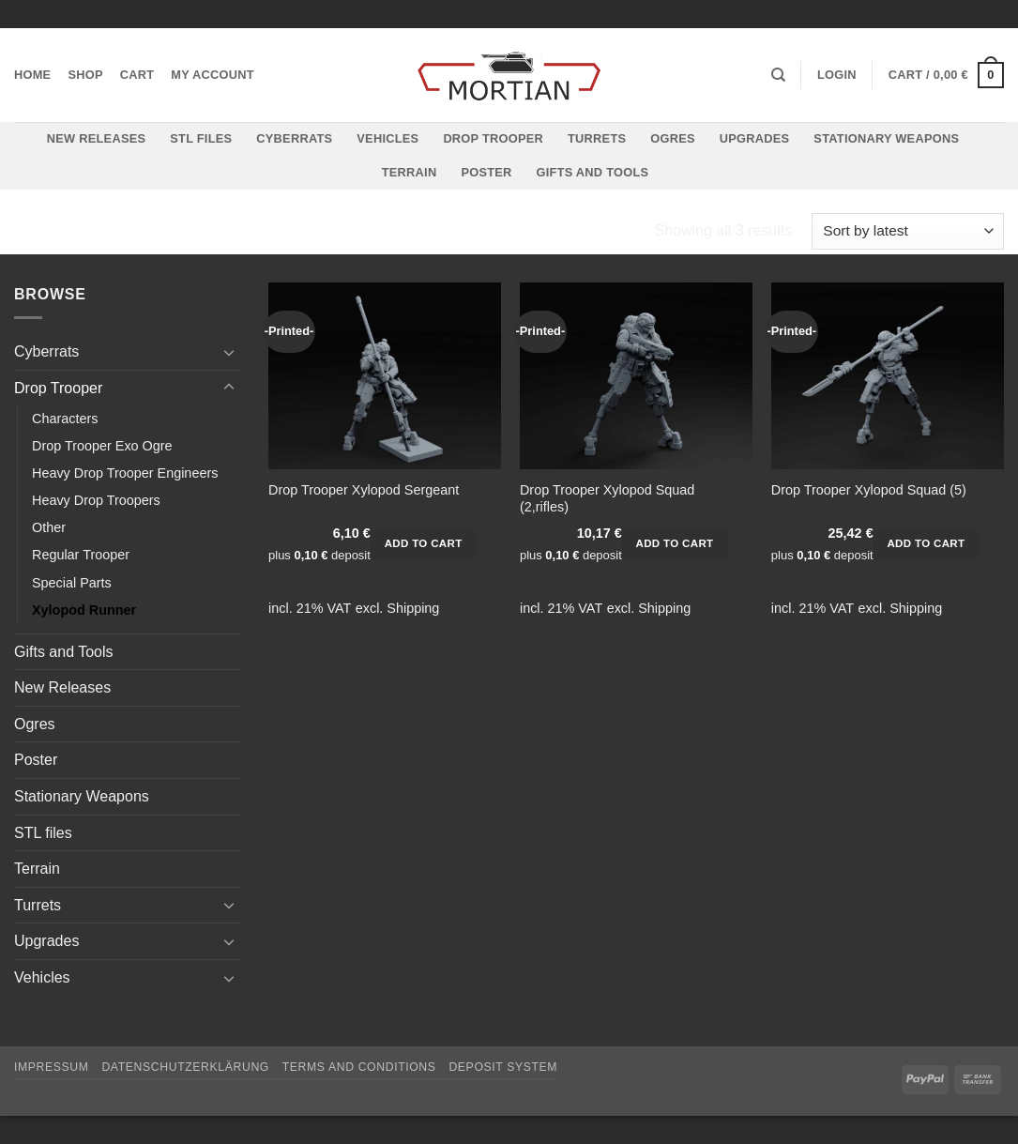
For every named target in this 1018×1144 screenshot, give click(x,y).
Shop (85, 75)
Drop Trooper (493, 138)
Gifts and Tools (593, 172)
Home (32, 75)
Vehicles (387, 138)
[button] (837, 75)
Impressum (51, 1067)
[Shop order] (908, 231)
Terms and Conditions (359, 1067)
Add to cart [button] (424, 543)
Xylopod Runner (84, 610)
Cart (137, 75)
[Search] (778, 75)
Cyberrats (294, 138)
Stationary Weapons (886, 138)
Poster (486, 172)
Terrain (409, 172)
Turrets (597, 138)
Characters (65, 418)
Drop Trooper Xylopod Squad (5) (868, 489)
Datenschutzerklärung (185, 1067)
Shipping (413, 608)
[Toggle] (229, 352)
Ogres (672, 138)
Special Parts (72, 582)
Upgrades (755, 138)
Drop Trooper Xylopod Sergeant (363, 489)
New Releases (96, 138)
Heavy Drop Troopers (96, 500)
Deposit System (502, 1067)
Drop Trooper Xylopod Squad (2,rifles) (607, 498)
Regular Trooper (80, 554)
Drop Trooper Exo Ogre (102, 445)
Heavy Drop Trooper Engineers (125, 472)
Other (49, 527)
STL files (201, 138)
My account (212, 75)
